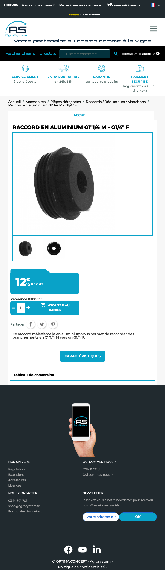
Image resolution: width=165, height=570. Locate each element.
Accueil (11, 5)
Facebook (68, 541)
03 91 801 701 (17, 492)
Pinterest (53, 318)
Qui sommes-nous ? (35, 5)
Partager (30, 318)
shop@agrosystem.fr (24, 497)
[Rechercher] (84, 48)
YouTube (82, 541)
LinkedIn (96, 541)
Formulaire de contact (25, 503)
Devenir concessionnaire (70, 5)
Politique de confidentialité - (82, 558)
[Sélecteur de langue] (153, 5)
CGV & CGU (91, 460)
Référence (18, 293)
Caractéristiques (82, 349)
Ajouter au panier (55, 302)
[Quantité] (21, 302)
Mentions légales (82, 564)
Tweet (41, 318)
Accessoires (17, 471)
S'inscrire (136, 5)
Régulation (16, 460)
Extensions (16, 466)
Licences (14, 477)
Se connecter (117, 5)
